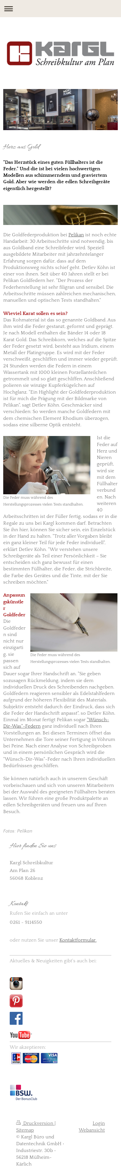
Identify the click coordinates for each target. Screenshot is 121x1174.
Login (99, 1123)
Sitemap (25, 1130)
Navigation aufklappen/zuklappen (60, 9)
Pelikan (76, 235)
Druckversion (35, 1123)
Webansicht (92, 1130)
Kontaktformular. (77, 940)
